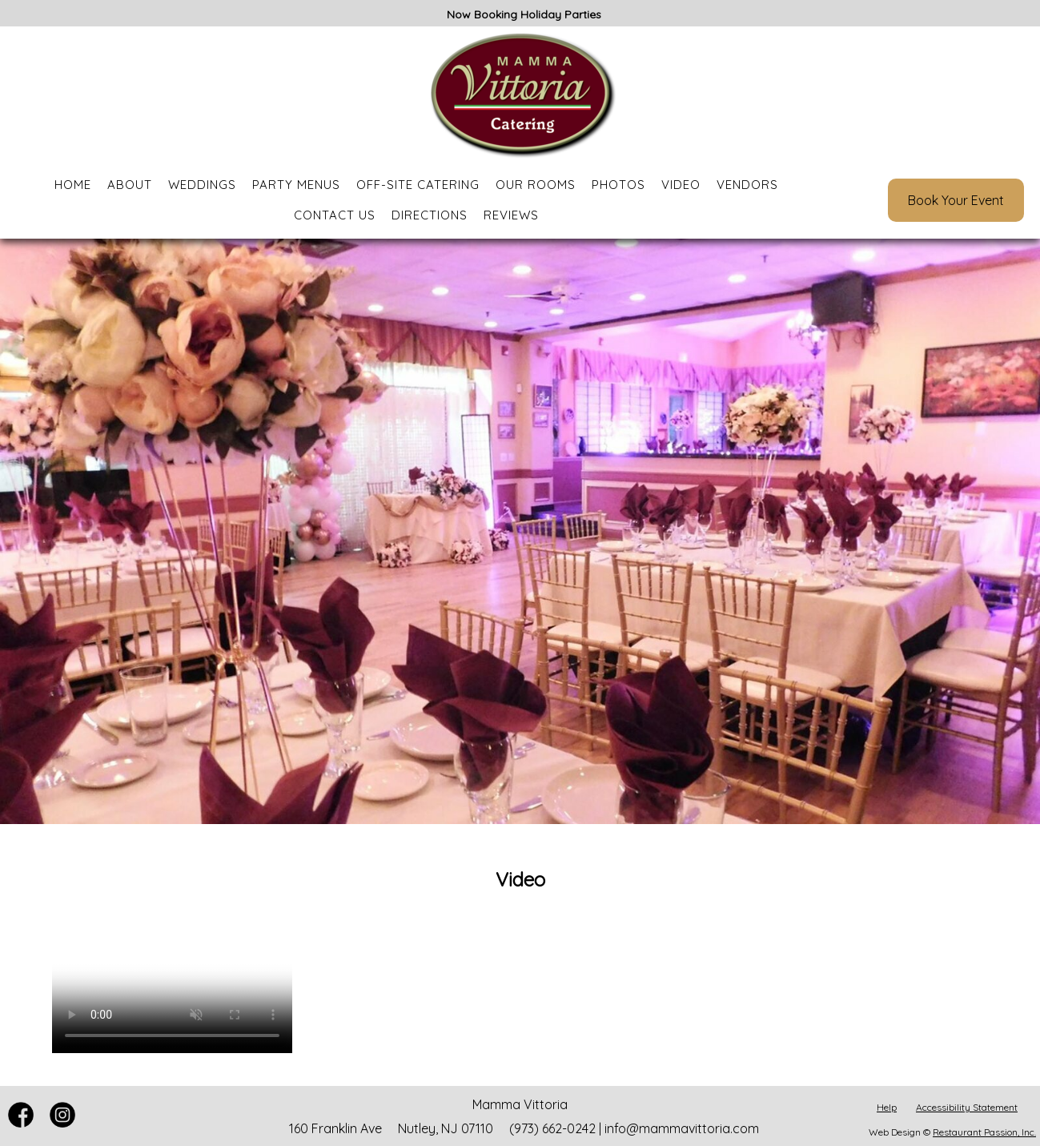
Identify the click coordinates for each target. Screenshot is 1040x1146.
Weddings (202, 184)
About (129, 184)
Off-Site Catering (418, 184)
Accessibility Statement (967, 1107)
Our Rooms (536, 184)
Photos (618, 184)
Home (72, 184)
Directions (430, 215)
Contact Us (334, 215)
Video (681, 184)
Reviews (511, 215)
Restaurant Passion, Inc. (984, 1132)
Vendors (747, 184)
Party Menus (296, 184)
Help (887, 1107)
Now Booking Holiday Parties (524, 14)
